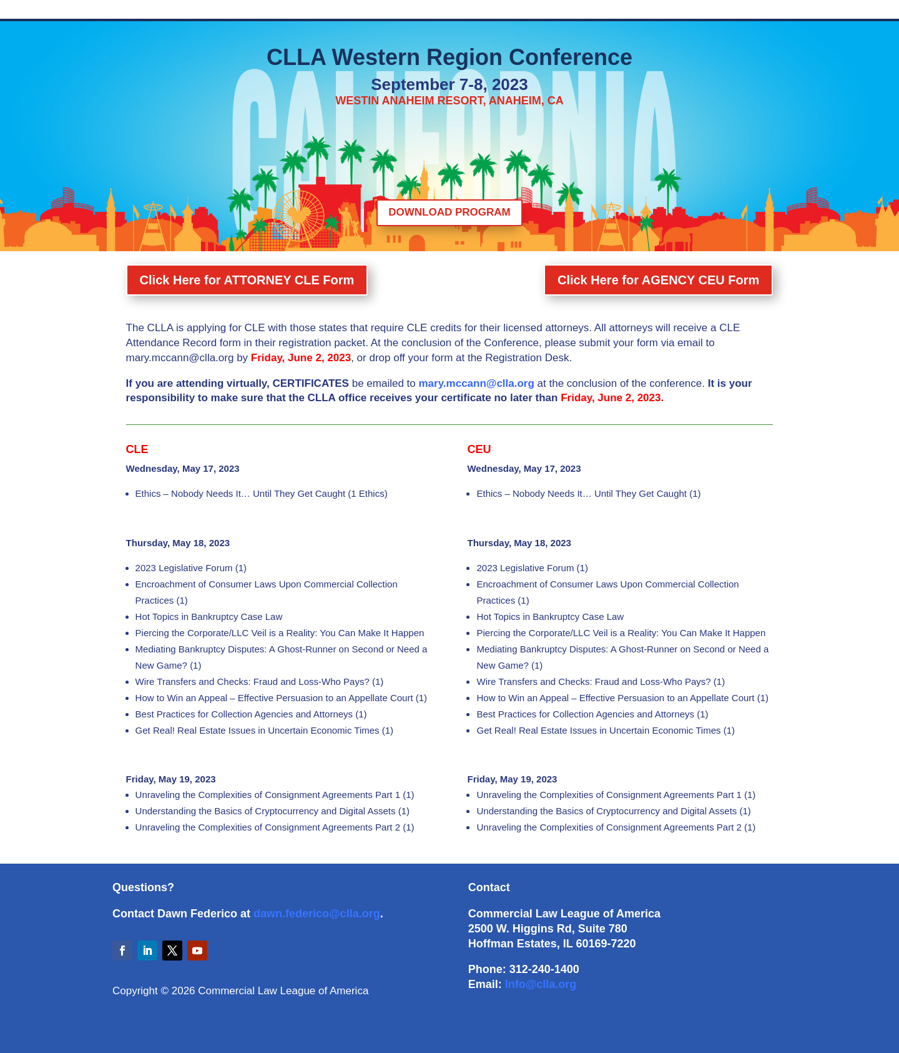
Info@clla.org (541, 984)
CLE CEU (454, 11)
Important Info (561, 11)
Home (169, 11)
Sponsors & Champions (698, 11)
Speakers (404, 11)
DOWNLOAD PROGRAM (449, 212)
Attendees (620, 11)
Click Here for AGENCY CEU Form (653, 287)
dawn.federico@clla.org (316, 913)
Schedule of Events (230, 11)
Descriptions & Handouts (326, 11)
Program (503, 11)
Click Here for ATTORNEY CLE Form (251, 287)
